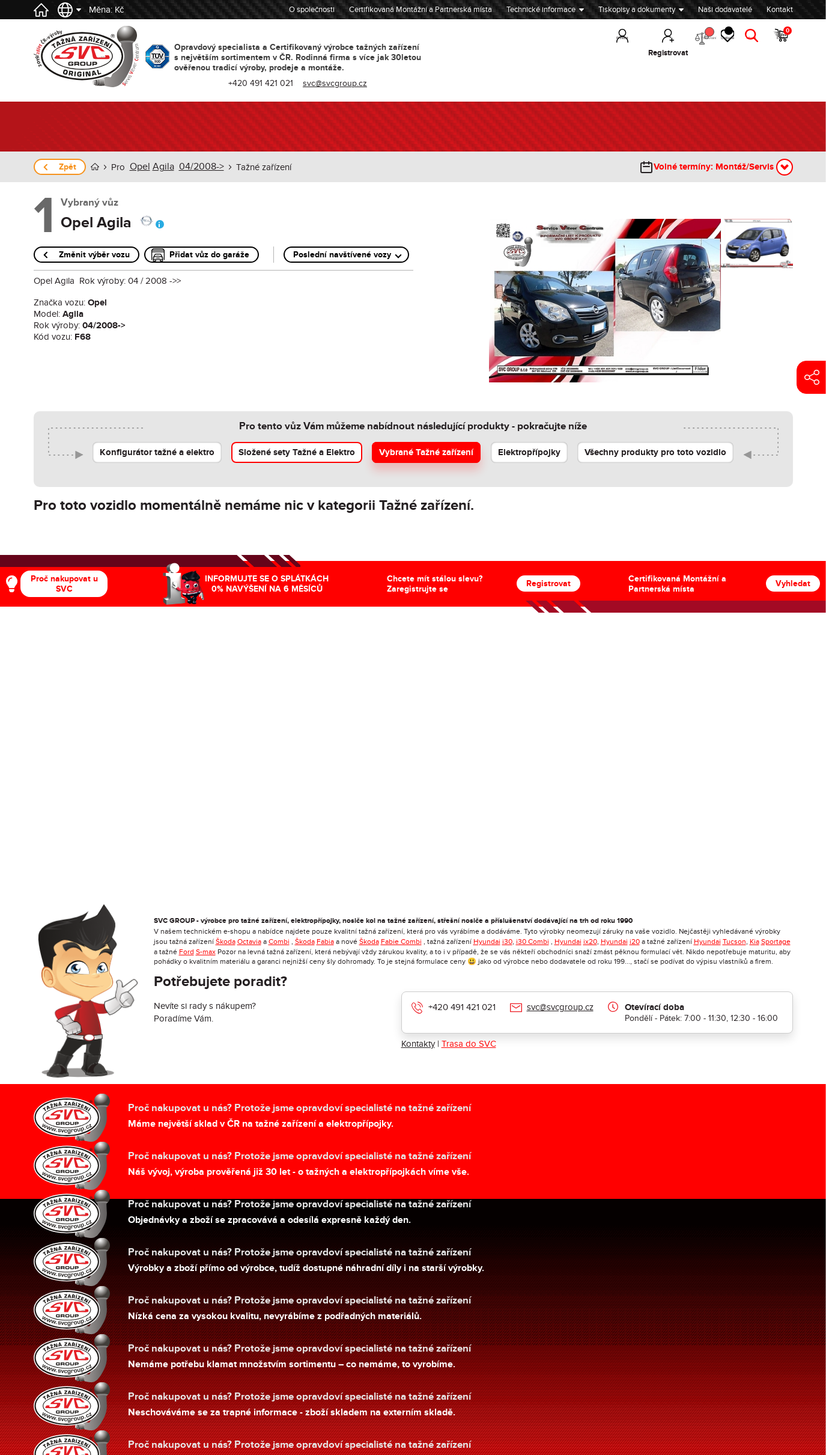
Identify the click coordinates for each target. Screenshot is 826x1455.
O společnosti (312, 9)
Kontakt (780, 9)
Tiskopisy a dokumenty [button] (636, 9)
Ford (186, 951)
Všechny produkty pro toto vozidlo (655, 452)
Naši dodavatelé (725, 9)
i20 (635, 941)
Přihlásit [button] (567, 53)
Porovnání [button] (662, 42)
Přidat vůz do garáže (209, 254)
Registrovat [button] (613, 53)
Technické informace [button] (540, 9)
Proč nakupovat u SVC (64, 583)
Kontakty (418, 1043)
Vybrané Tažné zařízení (426, 452)
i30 (507, 941)
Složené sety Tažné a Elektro (296, 452)
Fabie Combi (401, 941)
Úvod (95, 167)
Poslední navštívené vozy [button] (342, 254)
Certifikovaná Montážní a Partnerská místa (420, 9)
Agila (161, 166)
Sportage (776, 941)
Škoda (225, 941)
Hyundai (486, 941)
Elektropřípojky (529, 452)
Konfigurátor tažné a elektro (157, 452)
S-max (206, 951)
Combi (279, 941)
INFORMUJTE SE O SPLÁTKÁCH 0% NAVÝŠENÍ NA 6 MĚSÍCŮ (267, 583)
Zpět (67, 167)
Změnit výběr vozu (94, 254)
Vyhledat (793, 583)
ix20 (590, 941)
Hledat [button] (746, 53)
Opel (139, 166)
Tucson (734, 941)
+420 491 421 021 (462, 1006)
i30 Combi (532, 941)
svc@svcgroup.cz (560, 1006)
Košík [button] (781, 42)
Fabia (325, 941)
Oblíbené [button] (707, 42)
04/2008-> (196, 166)
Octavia (249, 941)
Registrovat (548, 583)
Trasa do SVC (469, 1043)
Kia (754, 941)
